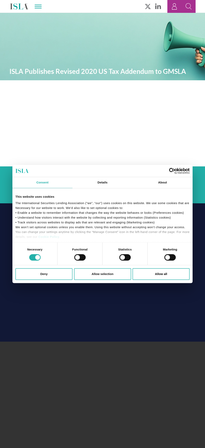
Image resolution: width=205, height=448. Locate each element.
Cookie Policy (48, 236)
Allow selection (102, 274)
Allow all (161, 274)
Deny (44, 274)
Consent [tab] (42, 182)
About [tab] (162, 182)
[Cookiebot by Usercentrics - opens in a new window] (172, 171)
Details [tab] (102, 182)
